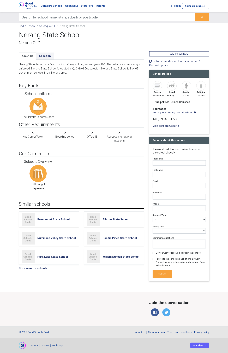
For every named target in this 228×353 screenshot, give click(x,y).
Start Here (87, 6)
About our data (156, 332)
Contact (44, 345)
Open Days (71, 6)
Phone (156, 203)
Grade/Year (158, 226)
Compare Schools (51, 6)
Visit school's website (166, 125)
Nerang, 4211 (47, 26)
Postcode (157, 192)
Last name (158, 170)
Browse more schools (33, 268)
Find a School (27, 26)
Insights (100, 6)
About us (27, 55)
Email (155, 181)
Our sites (198, 345)
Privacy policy (201, 332)
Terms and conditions (179, 332)
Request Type (159, 215)
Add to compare (179, 53)
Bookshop (57, 345)
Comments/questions (163, 237)
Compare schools (195, 5)
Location (45, 55)
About (34, 345)
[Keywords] (107, 17)
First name (158, 158)
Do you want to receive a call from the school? (178, 252)
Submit (162, 273)
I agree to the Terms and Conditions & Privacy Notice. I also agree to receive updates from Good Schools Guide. (180, 262)
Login (176, 6)
